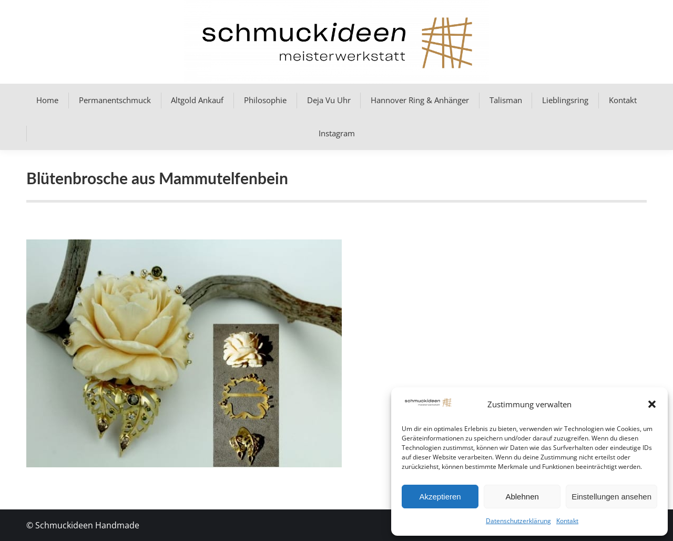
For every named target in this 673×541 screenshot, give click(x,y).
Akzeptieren (440, 496)
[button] (652, 404)
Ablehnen (521, 496)
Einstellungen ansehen (611, 496)
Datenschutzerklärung (518, 520)
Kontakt (567, 520)
